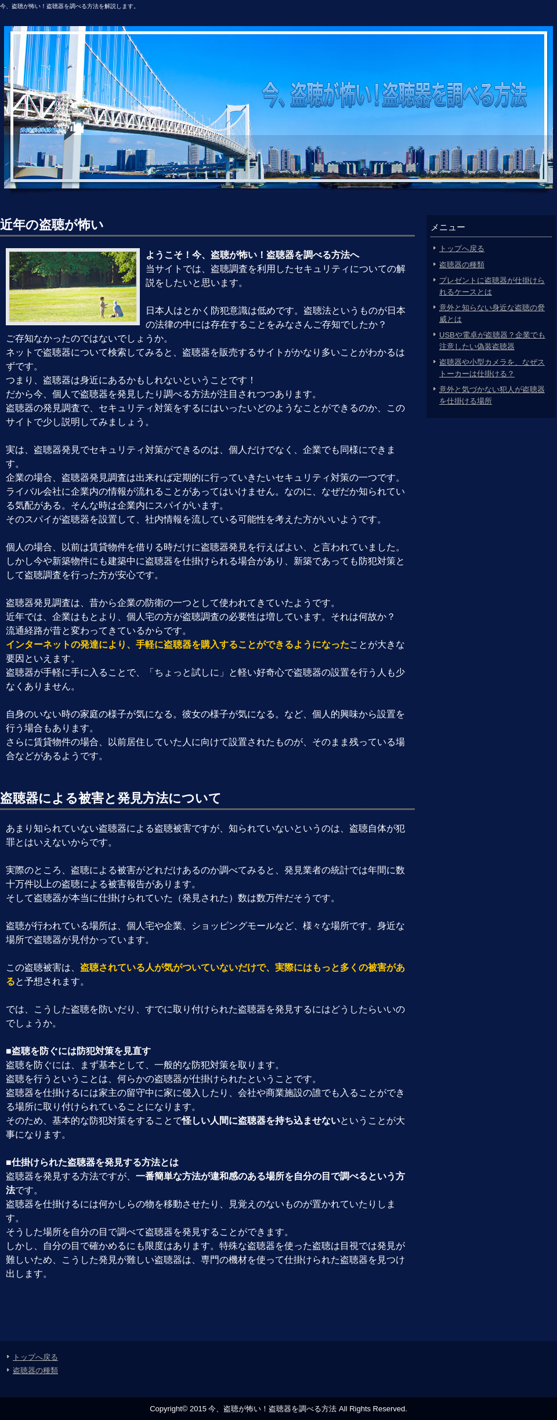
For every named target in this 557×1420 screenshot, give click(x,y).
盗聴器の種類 (461, 264)
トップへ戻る (461, 248)
